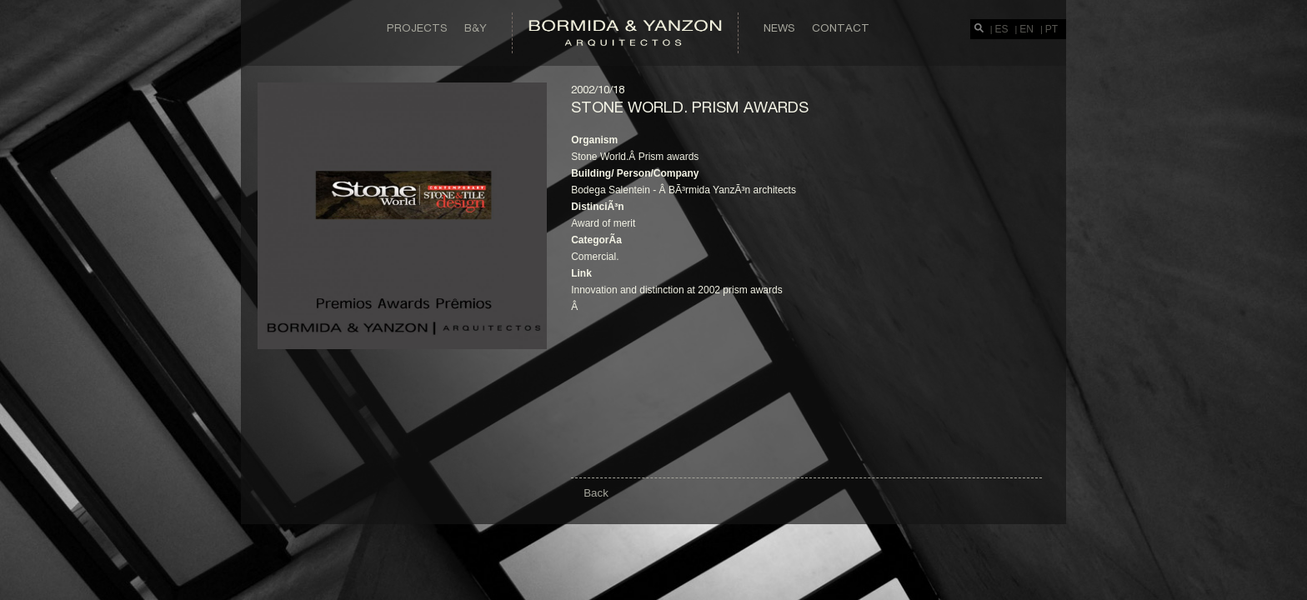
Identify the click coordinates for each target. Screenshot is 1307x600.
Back (595, 493)
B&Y (475, 27)
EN (1026, 29)
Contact (840, 27)
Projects (417, 27)
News (779, 27)
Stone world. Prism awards (690, 107)
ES (1002, 29)
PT (1051, 29)
